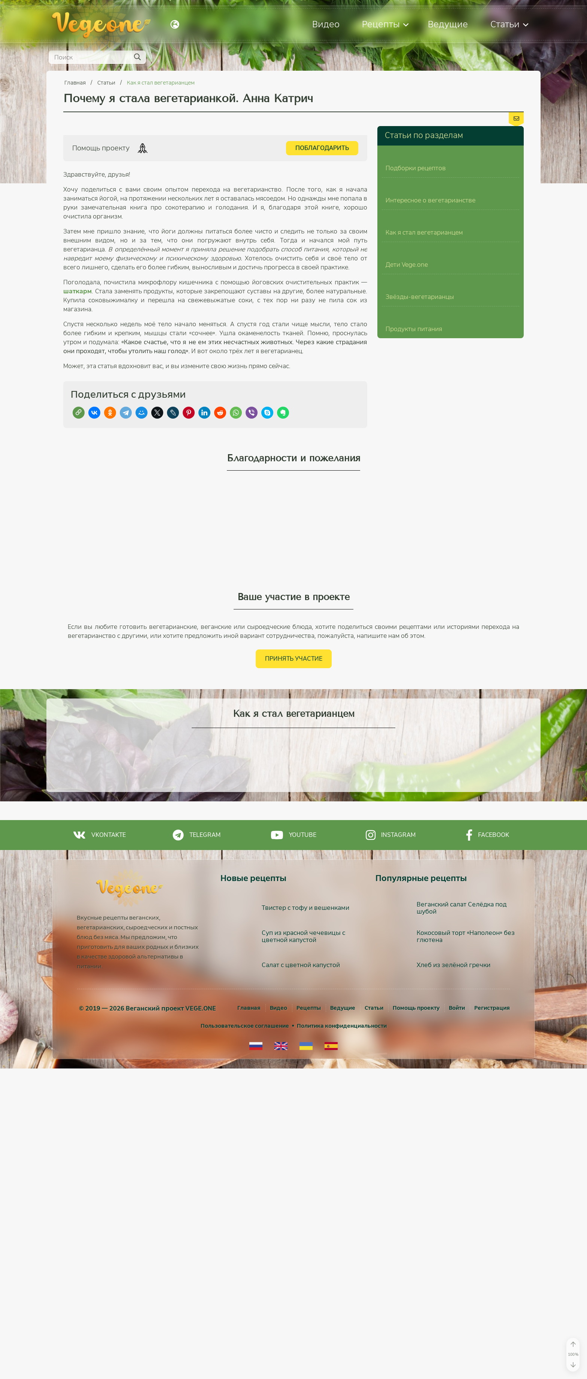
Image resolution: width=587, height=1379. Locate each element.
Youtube (293, 1145)
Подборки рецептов (416, 235)
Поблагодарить (322, 148)
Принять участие (293, 969)
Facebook (487, 1145)
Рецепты (385, 24)
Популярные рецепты (421, 1189)
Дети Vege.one (407, 532)
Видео (326, 24)
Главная (75, 82)
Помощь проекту (416, 1318)
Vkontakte (99, 1145)
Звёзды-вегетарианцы (420, 631)
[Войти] (457, 1318)
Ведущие (448, 24)
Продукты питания (414, 730)
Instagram (391, 1145)
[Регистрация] (492, 1318)
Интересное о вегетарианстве (430, 334)
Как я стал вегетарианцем (161, 82)
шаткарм (77, 291)
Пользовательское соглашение (245, 1336)
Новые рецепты (253, 1189)
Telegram (196, 1145)
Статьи (509, 24)
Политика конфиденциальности (342, 1336)
